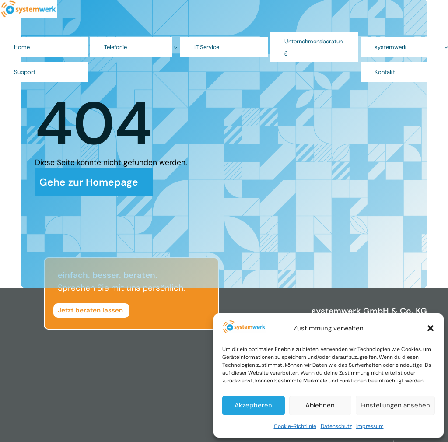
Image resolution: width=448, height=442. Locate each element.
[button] (430, 328)
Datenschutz (336, 426)
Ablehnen (320, 405)
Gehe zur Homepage (88, 182)
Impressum (370, 426)
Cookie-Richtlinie (295, 426)
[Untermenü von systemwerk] (446, 47)
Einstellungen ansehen (395, 405)
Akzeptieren (253, 405)
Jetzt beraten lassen (90, 310)
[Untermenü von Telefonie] (176, 47)
